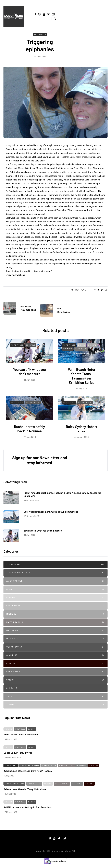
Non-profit (55, 638)
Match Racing (55, 622)
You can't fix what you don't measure (29, 374)
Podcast (55, 663)
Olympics (67, 352)
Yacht (55, 696)
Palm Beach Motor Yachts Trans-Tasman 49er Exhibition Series (81, 378)
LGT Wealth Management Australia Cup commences (51, 514)
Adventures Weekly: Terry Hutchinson (25, 791)
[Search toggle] (53, 18)
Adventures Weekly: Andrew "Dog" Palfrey (27, 773)
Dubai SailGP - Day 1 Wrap (17, 755)
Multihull (55, 630)
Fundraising (55, 605)
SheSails (30, 348)
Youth (55, 704)
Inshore (92, 348)
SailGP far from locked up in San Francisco (27, 810)
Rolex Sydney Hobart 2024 (81, 431)
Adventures (40, 34)
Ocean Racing (33, 405)
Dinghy (81, 348)
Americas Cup (55, 581)
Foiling (55, 597)
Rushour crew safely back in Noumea (29, 431)
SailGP (55, 680)
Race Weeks (81, 352)
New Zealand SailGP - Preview (20, 737)
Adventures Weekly (55, 572)
